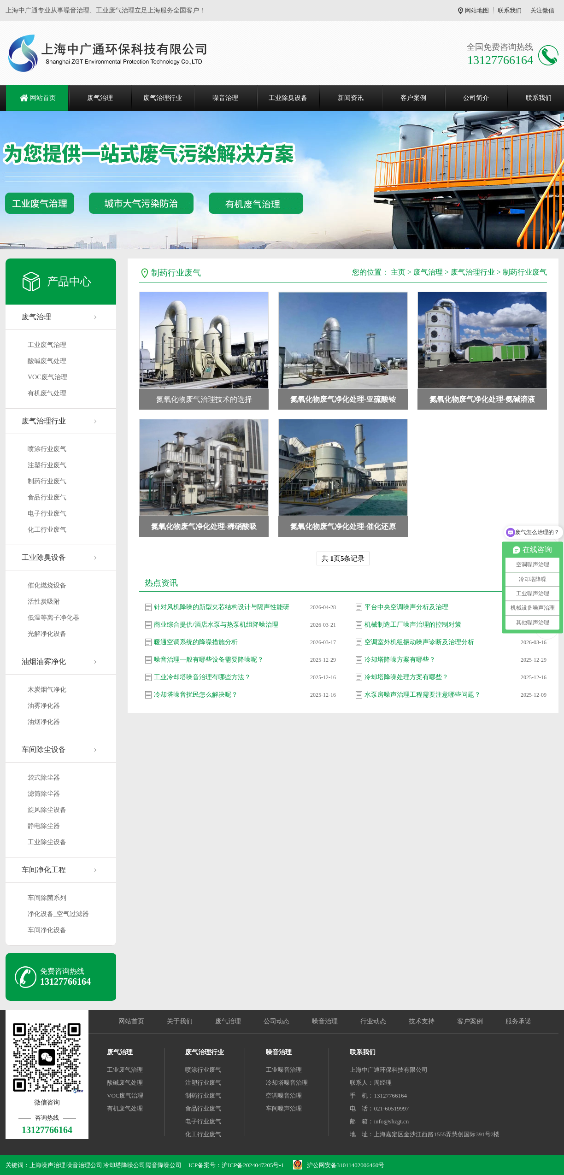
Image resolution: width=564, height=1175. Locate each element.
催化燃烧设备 (47, 585)
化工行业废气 (47, 529)
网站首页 (43, 97)
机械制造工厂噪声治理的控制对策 (412, 624)
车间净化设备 (47, 930)
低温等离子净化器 (53, 617)
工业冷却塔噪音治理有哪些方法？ (202, 677)
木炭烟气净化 (47, 689)
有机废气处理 (47, 393)
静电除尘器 (44, 825)
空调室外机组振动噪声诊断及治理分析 (419, 642)
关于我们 (180, 1021)
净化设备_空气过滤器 (58, 914)
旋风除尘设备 (47, 809)
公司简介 (476, 97)
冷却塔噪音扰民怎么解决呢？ (196, 694)
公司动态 (276, 1021)
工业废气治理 (47, 344)
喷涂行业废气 (47, 449)
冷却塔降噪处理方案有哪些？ (406, 677)
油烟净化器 (44, 721)
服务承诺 (518, 1021)
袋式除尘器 (44, 777)
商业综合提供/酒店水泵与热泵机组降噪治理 (216, 624)
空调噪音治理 (284, 1095)
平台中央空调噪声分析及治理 (406, 607)
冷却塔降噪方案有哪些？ (399, 659)
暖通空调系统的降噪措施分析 (196, 642)
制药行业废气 (47, 481)
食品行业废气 (47, 497)
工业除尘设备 (47, 842)
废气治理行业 (162, 97)
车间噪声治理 (284, 1108)
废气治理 (100, 97)
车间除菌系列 (47, 897)
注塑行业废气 (47, 465)
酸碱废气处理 (47, 361)
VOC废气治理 (47, 377)
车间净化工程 (44, 870)
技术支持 (422, 1021)
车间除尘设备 (44, 749)
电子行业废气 (47, 513)
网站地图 (477, 10)
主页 (398, 272)
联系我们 (510, 10)
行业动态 (373, 1021)
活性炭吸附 (44, 601)
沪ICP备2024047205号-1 (253, 1165)
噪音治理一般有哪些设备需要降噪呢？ (209, 659)
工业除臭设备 (288, 97)
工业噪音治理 (284, 1069)
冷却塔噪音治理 (287, 1082)
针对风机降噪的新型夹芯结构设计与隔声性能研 (221, 607)
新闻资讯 (351, 97)
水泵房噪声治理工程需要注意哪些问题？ (422, 694)
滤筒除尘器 (44, 793)
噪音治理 (225, 97)
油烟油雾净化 (44, 661)
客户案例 (413, 97)
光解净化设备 (47, 633)
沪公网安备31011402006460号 (346, 1165)
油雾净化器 (44, 705)
